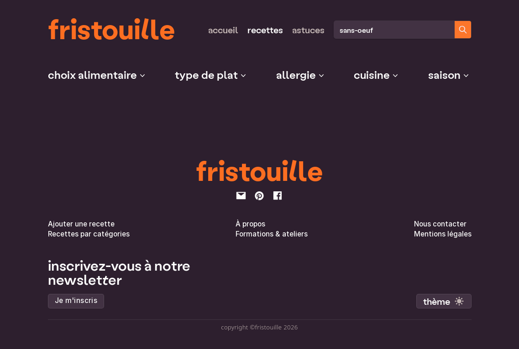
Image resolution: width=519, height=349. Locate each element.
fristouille (111, 27)
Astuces (308, 29)
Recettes (265, 29)
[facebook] (277, 195)
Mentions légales (443, 234)
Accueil (223, 29)
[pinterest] (259, 195)
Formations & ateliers (272, 234)
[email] (241, 195)
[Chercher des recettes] (463, 29)
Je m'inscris (76, 300)
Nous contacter (440, 224)
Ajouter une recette (81, 224)
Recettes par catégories (89, 234)
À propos (250, 224)
